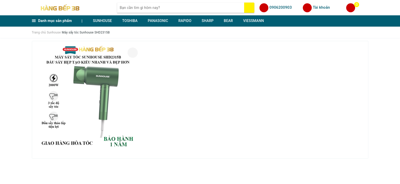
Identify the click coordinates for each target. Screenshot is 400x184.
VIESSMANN (253, 21)
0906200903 (280, 7)
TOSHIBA (130, 21)
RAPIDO (184, 21)
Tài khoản (321, 7)
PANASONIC (158, 21)
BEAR (228, 21)
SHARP (208, 21)
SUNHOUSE (102, 21)
